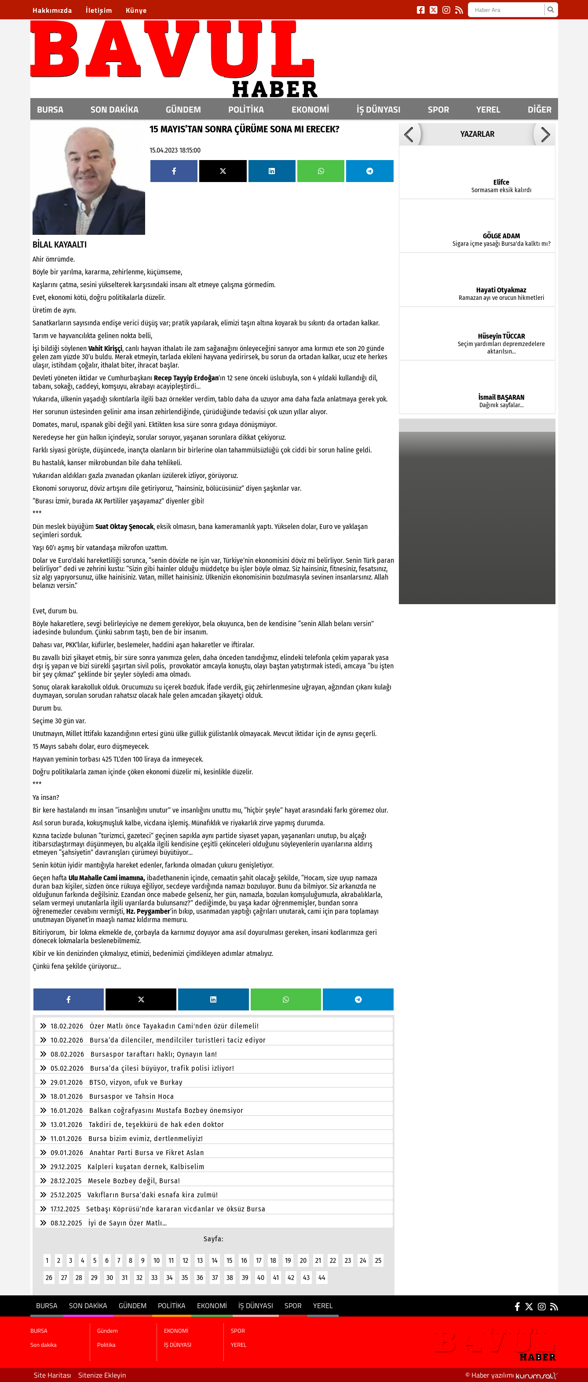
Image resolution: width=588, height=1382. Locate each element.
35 (185, 1277)
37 (215, 1277)
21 (318, 1260)
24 (363, 1260)
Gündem (183, 109)
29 (94, 1277)
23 (348, 1260)
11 (171, 1260)
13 (200, 1260)
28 (79, 1277)
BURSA (50, 109)
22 (333, 1260)
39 (245, 1277)
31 (125, 1277)
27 (64, 1277)
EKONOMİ (310, 109)
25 (378, 1260)
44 (321, 1277)
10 (156, 1260)
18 (273, 1260)
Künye (136, 10)
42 (291, 1277)
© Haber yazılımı (511, 1375)
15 (229, 1260)
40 (260, 1277)
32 (139, 1277)
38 (229, 1277)
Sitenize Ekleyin (102, 1375)
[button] (410, 134)
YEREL (488, 109)
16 (244, 1260)
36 (200, 1277)
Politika (246, 109)
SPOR (438, 109)
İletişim (99, 10)
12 (185, 1260)
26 (49, 1277)
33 (154, 1277)
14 (215, 1260)
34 (169, 1277)
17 (258, 1260)
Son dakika (115, 109)
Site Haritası (52, 1375)
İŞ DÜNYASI (379, 109)
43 (306, 1277)
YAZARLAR (477, 134)
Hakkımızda (52, 10)
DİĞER (539, 109)
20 (303, 1260)
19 (288, 1260)
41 (276, 1277)
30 (109, 1277)
